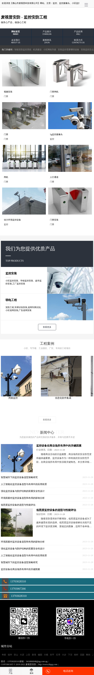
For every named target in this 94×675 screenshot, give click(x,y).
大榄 (46, 654)
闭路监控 (15, 398)
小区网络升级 (49, 49)
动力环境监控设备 (12, 220)
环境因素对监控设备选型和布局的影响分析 (23, 498)
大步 (64, 654)
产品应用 (78, 32)
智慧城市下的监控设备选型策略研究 (19, 477)
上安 (28, 654)
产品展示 (47, 32)
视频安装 (8, 92)
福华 (10, 654)
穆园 (40, 654)
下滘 (70, 654)
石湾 (58, 654)
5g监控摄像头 (56, 134)
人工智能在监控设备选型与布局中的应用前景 (24, 484)
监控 (55, 3)
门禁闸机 (54, 92)
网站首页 (15, 32)
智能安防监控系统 (22, 49)
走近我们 (15, 41)
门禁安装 (54, 220)
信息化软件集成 (66, 398)
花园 (82, 654)
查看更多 (47, 327)
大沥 (22, 654)
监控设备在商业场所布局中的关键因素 (58, 445)
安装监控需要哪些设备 (68, 49)
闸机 (6, 177)
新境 (34, 654)
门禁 (6, 134)
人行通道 (54, 177)
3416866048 (55, 661)
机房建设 (37, 49)
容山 (16, 654)
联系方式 (78, 41)
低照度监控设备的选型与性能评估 (18, 505)
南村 (76, 654)
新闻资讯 (47, 41)
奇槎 (4, 654)
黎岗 (88, 654)
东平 (52, 654)
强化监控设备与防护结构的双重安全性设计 (23, 491)
